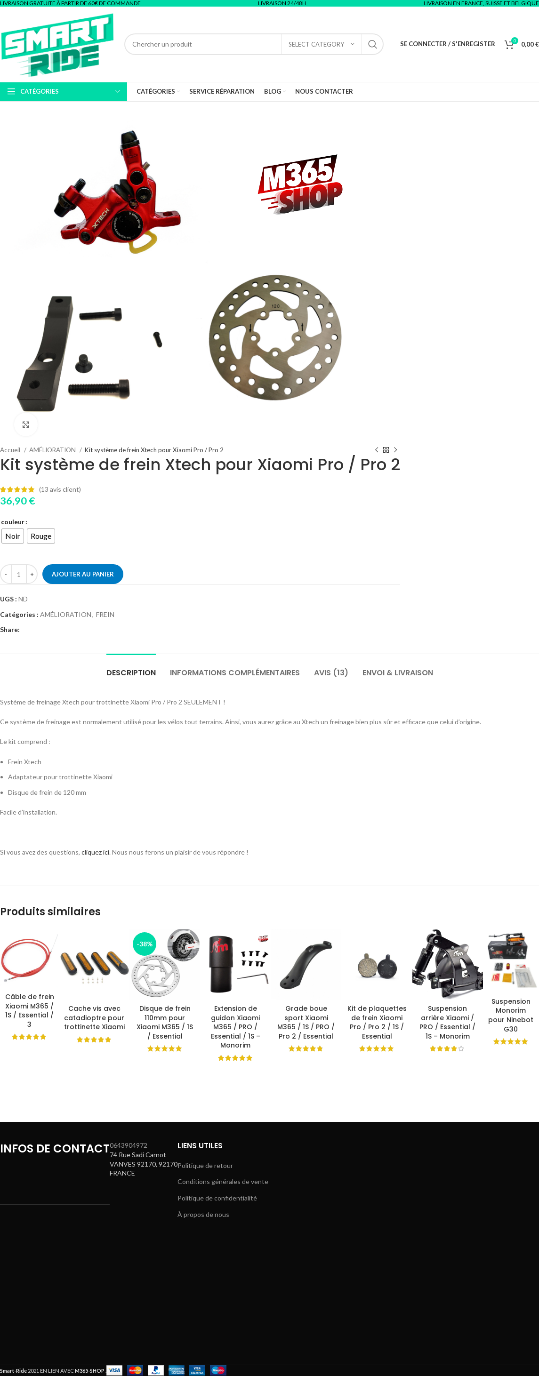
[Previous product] (376, 450)
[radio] (13, 536)
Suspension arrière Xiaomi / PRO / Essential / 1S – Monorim (447, 1022)
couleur (12, 522)
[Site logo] (57, 44)
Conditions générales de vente (222, 1181)
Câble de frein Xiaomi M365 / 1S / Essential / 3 (29, 1010)
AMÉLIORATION (65, 614)
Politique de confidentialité (217, 1198)
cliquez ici (95, 852)
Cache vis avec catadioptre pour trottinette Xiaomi (94, 1018)
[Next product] (395, 450)
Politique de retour (205, 1165)
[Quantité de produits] (19, 574)
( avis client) (60, 489)
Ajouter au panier (83, 574)
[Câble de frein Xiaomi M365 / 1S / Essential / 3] (29, 958)
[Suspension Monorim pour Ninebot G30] (511, 960)
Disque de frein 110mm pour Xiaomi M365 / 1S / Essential (165, 1022)
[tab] (131, 668)
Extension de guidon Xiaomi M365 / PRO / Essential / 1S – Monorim (235, 1027)
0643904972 (128, 1145)
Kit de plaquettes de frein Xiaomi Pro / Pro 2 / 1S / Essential (377, 1022)
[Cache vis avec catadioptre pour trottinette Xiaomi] (94, 964)
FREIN (105, 614)
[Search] (254, 44)
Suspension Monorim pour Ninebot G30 (510, 1015)
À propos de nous (203, 1214)
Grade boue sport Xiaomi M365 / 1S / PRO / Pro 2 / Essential (306, 1022)
